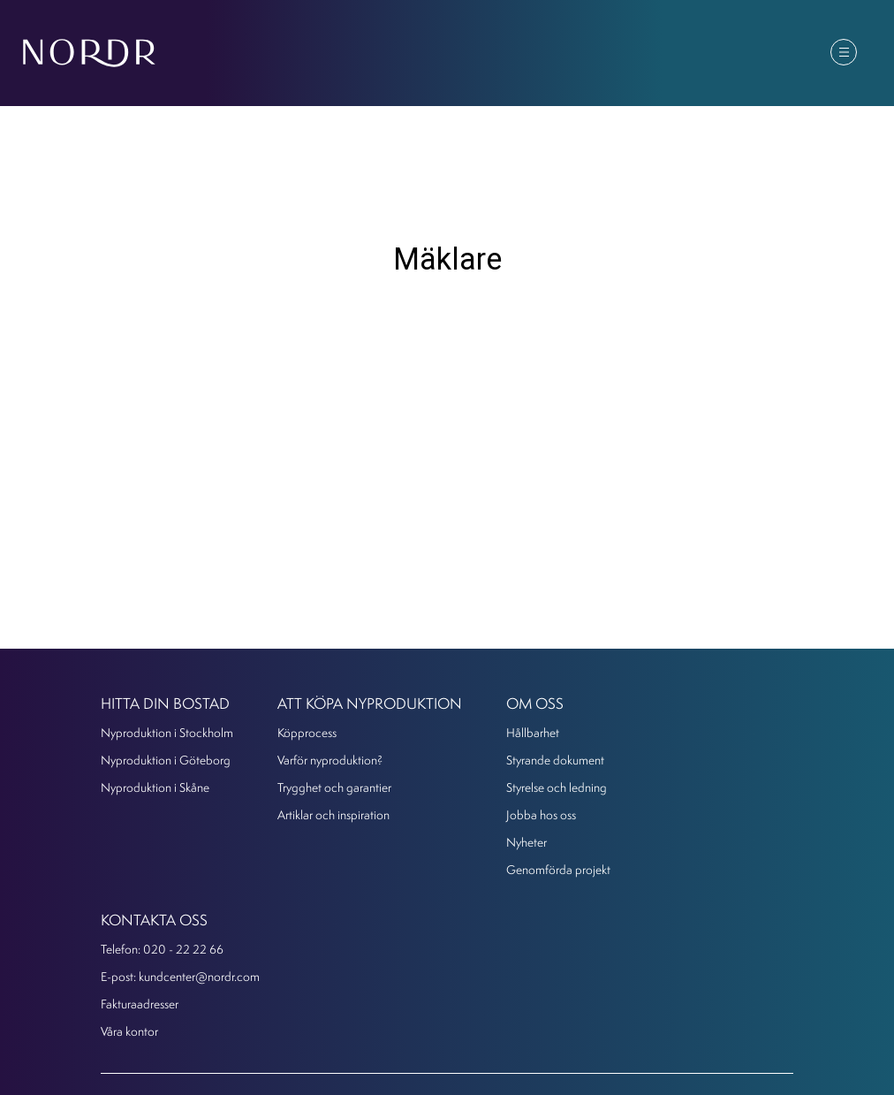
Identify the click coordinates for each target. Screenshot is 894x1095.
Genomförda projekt (558, 869)
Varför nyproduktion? (330, 759)
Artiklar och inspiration (333, 814)
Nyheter (526, 841)
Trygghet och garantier (334, 787)
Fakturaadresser (139, 1003)
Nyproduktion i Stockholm (167, 732)
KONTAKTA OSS (154, 919)
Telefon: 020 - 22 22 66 (162, 948)
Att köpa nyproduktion (369, 703)
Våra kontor (129, 1031)
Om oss (535, 703)
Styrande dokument (555, 759)
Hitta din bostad (165, 703)
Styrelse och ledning (556, 787)
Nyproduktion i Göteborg (166, 759)
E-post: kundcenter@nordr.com (180, 976)
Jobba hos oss (541, 814)
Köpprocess (307, 732)
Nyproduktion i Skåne (155, 787)
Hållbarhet (532, 732)
